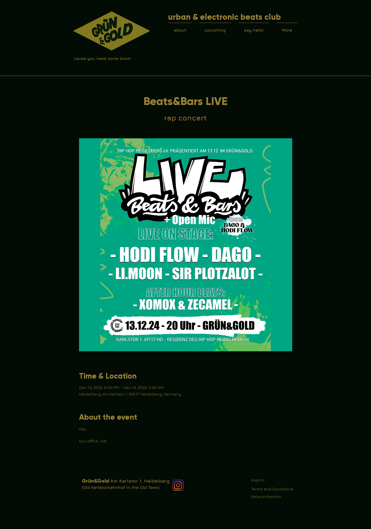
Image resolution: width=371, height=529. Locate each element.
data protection (266, 496)
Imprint (258, 480)
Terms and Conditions (272, 489)
